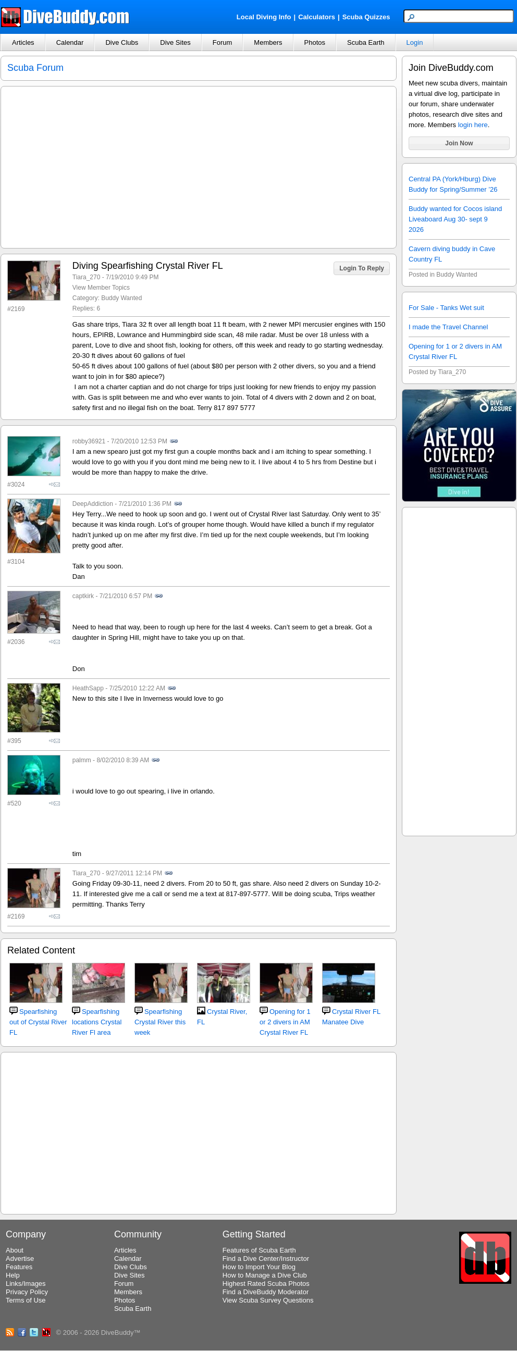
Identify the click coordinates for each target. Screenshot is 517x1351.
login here (473, 125)
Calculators (316, 17)
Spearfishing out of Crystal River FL (38, 1022)
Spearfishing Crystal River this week (160, 1022)
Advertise (20, 1258)
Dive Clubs (121, 42)
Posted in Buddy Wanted (443, 274)
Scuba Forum (35, 68)
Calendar (70, 42)
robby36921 (88, 441)
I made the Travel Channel (448, 327)
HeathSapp (88, 688)
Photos (314, 42)
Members (268, 42)
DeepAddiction (92, 503)
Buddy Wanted (121, 298)
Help (13, 1275)
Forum (222, 42)
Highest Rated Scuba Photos (266, 1283)
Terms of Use (26, 1300)
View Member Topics (101, 287)
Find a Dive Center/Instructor (266, 1258)
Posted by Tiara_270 (437, 372)
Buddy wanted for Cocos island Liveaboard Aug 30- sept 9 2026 (455, 219)
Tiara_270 (86, 277)
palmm (81, 760)
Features (19, 1267)
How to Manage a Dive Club (265, 1275)
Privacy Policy (27, 1292)
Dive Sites (175, 42)
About (14, 1250)
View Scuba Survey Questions (268, 1300)
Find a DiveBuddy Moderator (266, 1292)
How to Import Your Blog (259, 1267)
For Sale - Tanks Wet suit (446, 308)
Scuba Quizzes (366, 17)
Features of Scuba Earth (259, 1250)
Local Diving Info (264, 17)
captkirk (83, 596)
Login (415, 42)
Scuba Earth (366, 42)
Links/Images (26, 1283)
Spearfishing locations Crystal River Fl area (96, 1022)
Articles (23, 42)
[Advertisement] (459, 670)
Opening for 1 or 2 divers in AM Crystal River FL (285, 1022)
